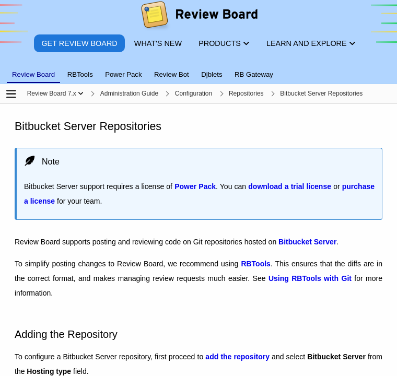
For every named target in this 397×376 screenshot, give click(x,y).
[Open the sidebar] (11, 95)
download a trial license (289, 187)
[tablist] (198, 68)
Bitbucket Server (307, 242)
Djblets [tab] (211, 74)
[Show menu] (81, 93)
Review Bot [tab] (171, 74)
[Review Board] (199, 17)
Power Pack (195, 187)
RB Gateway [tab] (254, 74)
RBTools (256, 264)
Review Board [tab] (33, 74)
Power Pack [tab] (123, 74)
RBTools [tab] (80, 74)
